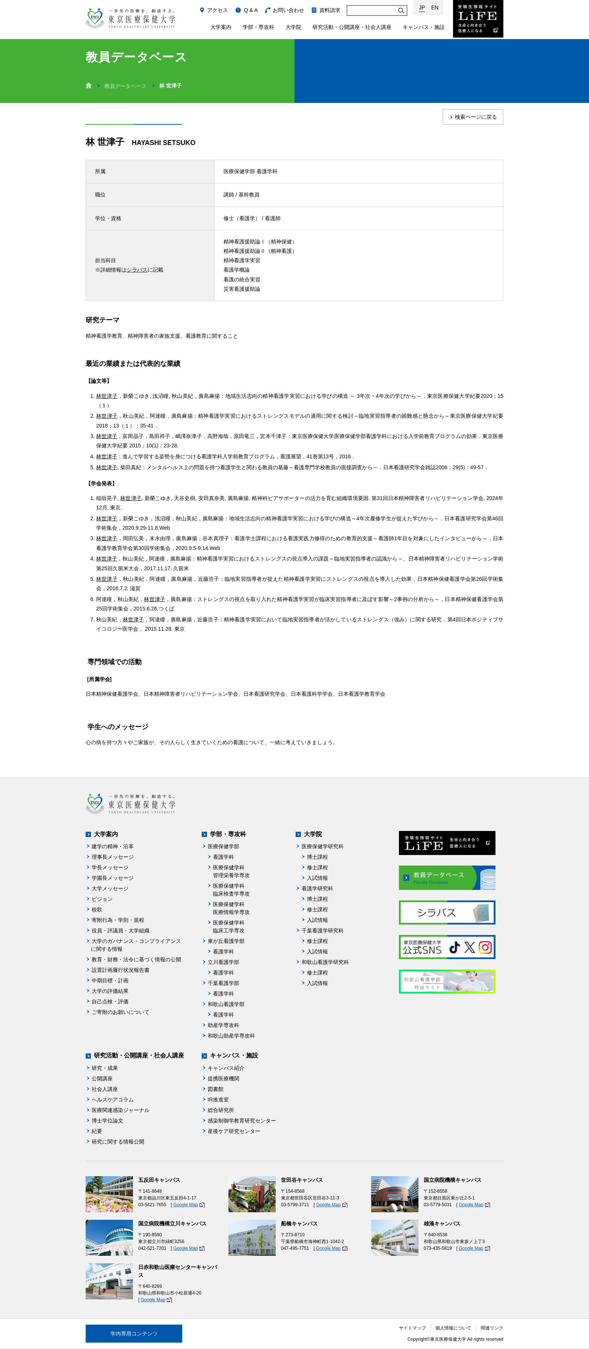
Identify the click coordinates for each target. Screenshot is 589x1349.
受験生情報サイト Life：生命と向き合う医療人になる (478, 19)
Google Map (185, 1204)
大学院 (293, 27)
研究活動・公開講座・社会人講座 (352, 27)
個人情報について (453, 1328)
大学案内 (220, 27)
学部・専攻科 (258, 27)
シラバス (137, 270)
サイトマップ (412, 1328)
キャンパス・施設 (424, 27)
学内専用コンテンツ (134, 1334)
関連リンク (492, 1328)
